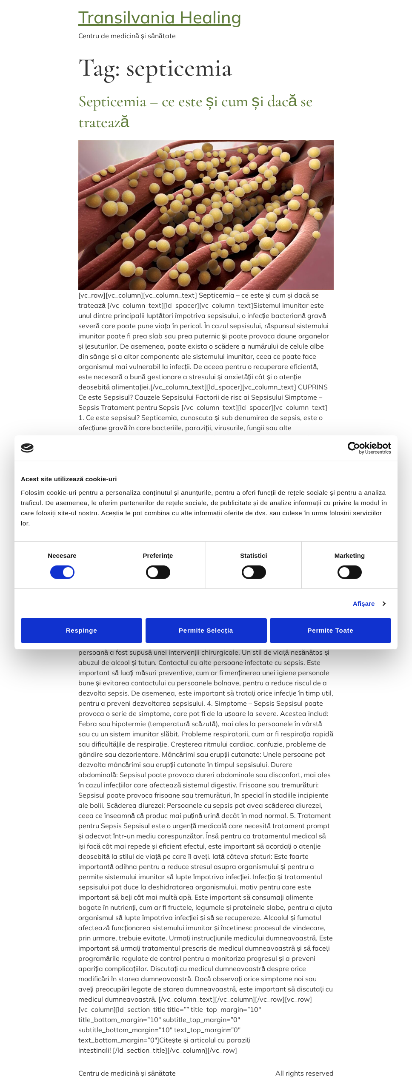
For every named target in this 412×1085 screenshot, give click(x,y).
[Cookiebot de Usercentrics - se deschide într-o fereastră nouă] (354, 448)
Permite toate (331, 630)
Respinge (81, 630)
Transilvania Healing (159, 17)
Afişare (364, 603)
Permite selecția (206, 630)
